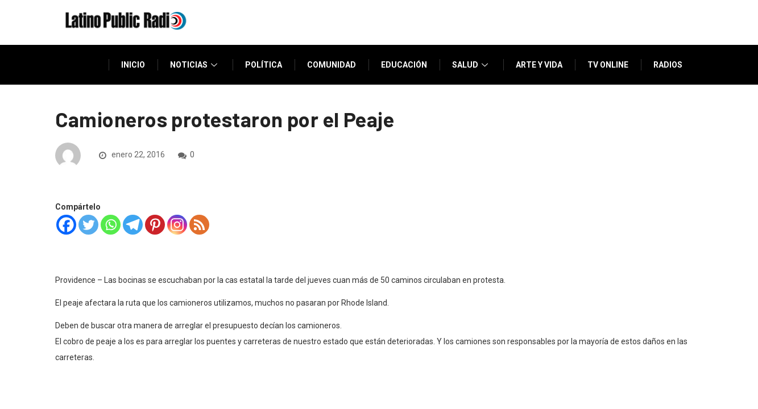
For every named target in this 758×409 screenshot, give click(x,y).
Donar (668, 104)
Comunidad (331, 64)
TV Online (607, 64)
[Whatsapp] (111, 225)
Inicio (133, 64)
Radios (667, 64)
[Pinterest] (155, 225)
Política (263, 64)
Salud (471, 64)
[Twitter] (88, 225)
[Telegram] (133, 225)
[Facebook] (66, 225)
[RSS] (199, 225)
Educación (404, 64)
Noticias (195, 64)
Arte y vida (539, 64)
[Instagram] (177, 225)
